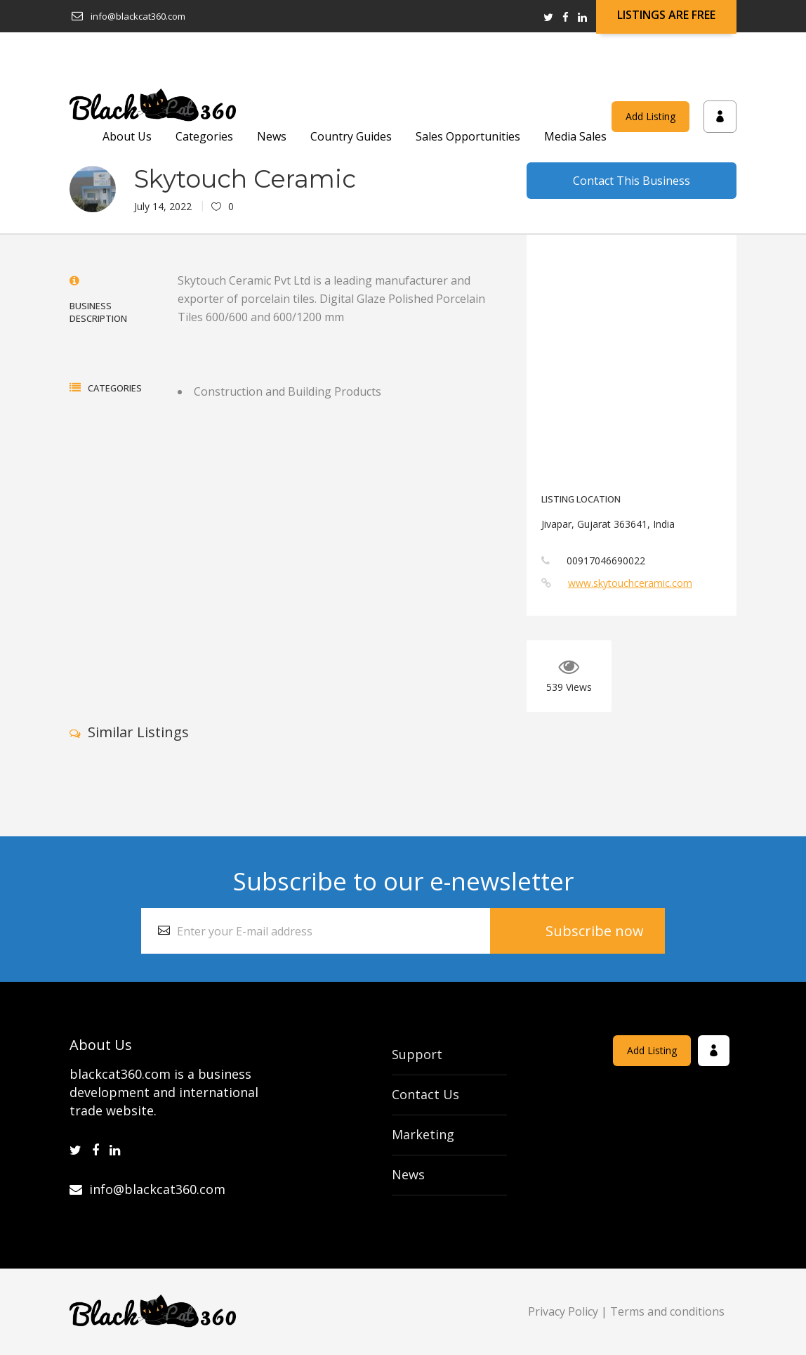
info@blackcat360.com (147, 1189)
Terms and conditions (667, 1311)
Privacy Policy (563, 1311)
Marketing (423, 1134)
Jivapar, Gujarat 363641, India (608, 524)
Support (417, 1054)
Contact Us (425, 1094)
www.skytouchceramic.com (630, 583)
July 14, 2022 (163, 206)
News (408, 1174)
